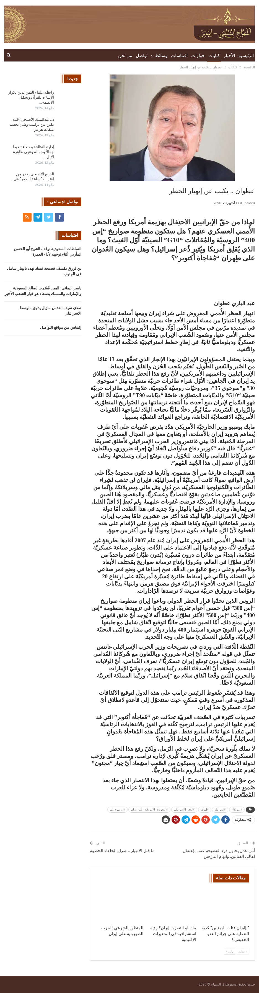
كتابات (214, 55)
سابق (242, 951)
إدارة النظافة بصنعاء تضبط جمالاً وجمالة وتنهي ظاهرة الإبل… (33, 152)
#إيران (204, 809)
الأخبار (229, 55)
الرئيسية (246, 55)
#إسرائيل (220, 809)
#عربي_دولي (117, 809)
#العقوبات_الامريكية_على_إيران (149, 809)
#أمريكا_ (237, 809)
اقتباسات (179, 55)
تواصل (141, 55)
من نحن (125, 55)
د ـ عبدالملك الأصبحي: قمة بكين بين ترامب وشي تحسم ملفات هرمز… (31, 124)
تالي (229, 951)
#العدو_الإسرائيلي (184, 809)
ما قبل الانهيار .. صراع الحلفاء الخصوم (122, 850)
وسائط (161, 55)
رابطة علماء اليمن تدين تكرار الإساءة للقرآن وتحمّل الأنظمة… (31, 97)
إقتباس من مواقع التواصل (60, 327)
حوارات (198, 55)
